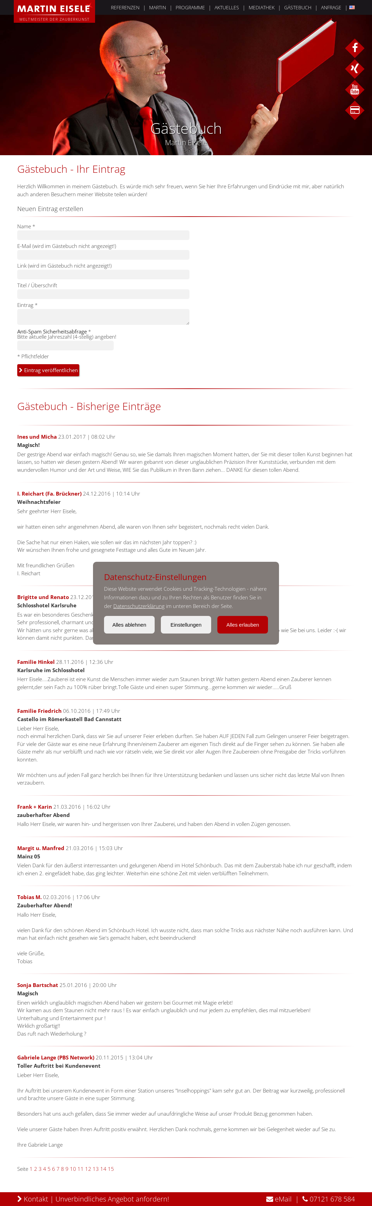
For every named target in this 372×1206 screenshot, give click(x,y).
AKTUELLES (227, 7)
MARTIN (157, 7)
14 (103, 1168)
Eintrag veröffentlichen (48, 370)
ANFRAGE (331, 7)
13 (96, 1168)
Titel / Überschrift (37, 285)
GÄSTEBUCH (297, 7)
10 (73, 1168)
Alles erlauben (242, 625)
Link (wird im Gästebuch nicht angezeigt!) (64, 265)
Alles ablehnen (129, 625)
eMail (279, 1199)
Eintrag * (27, 304)
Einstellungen (186, 625)
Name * (26, 226)
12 (88, 1168)
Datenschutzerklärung (139, 605)
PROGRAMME (190, 7)
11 (81, 1168)
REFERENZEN (125, 7)
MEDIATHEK (262, 7)
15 (111, 1168)
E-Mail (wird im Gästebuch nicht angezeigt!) (66, 245)
